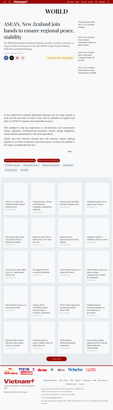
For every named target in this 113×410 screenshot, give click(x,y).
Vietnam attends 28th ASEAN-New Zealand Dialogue (86, 24)
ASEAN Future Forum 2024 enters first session (15, 306)
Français (84, 2)
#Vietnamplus (68, 165)
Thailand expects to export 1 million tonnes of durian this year (43, 342)
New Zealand (11, 170)
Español (90, 2)
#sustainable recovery (31, 165)
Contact (81, 384)
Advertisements (71, 384)
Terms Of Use (63, 380)
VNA (94, 380)
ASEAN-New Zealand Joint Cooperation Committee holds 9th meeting (86, 56)
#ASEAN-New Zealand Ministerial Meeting (20, 160)
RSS (71, 380)
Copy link (23, 58)
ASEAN (24, 170)
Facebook (6, 58)
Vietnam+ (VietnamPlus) (21, 1)
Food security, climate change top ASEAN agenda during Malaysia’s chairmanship (97, 344)
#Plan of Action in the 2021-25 (48, 160)
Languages (87, 380)
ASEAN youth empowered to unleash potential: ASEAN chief (69, 307)
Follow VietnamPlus (54, 58)
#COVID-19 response (12, 165)
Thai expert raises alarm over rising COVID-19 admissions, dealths (14, 239)
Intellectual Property (50, 380)
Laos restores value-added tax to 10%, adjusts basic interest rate (15, 272)
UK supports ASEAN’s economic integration (41, 271)
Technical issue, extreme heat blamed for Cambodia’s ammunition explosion (42, 205)
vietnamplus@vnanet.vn (54, 398)
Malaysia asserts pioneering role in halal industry (69, 239)
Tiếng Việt (70, 2)
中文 (96, 2)
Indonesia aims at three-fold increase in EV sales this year (42, 239)
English (77, 2)
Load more (56, 359)
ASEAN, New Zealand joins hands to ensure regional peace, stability (87, 70)
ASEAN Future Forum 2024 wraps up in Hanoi (70, 271)
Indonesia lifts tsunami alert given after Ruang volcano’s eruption (14, 342)
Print (17, 58)
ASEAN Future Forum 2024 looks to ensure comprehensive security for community (97, 274)
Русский (102, 2)
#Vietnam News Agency (51, 165)
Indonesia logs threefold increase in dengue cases (69, 202)
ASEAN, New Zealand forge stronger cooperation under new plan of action (87, 41)
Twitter (11, 58)
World (56, 11)
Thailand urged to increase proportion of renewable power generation (95, 309)
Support (78, 380)
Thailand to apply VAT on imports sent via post (96, 202)
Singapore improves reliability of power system (97, 238)
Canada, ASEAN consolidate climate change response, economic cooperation (41, 309)
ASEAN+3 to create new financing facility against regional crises (15, 204)
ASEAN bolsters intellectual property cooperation (68, 342)
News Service (102, 380)
